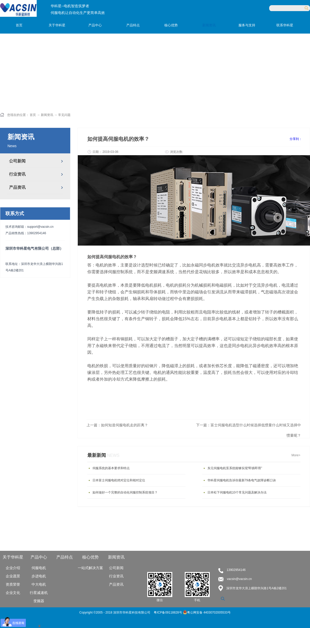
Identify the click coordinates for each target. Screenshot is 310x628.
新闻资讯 (47, 115)
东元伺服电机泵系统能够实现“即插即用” (234, 468)
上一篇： (117, 425)
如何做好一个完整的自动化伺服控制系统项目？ (125, 492)
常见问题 (64, 115)
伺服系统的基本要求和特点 (111, 468)
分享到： (296, 139)
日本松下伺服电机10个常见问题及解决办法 (237, 492)
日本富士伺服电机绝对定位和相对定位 (118, 480)
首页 (19, 25)
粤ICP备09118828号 (168, 612)
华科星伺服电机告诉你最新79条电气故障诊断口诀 (241, 480)
